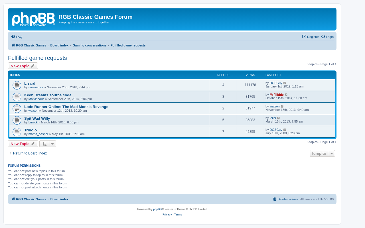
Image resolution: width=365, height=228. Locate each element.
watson (33, 110)
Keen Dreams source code (48, 95)
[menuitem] (16, 36)
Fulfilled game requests (37, 58)
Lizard (29, 83)
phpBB (157, 209)
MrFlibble (277, 94)
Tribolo (30, 130)
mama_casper (38, 134)
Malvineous (36, 99)
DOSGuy (276, 83)
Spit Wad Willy (37, 118)
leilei (273, 118)
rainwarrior (36, 87)
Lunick (33, 122)
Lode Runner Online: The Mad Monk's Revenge (66, 107)
